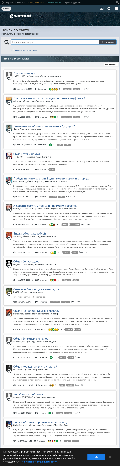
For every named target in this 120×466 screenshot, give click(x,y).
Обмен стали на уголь (27, 154)
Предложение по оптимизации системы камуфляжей (49, 98)
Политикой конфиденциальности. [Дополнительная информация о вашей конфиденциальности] (39, 461)
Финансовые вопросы (46, 264)
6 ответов (40, 169)
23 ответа (40, 224)
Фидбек (52, 341)
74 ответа (40, 329)
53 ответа (39, 441)
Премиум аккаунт (24, 73)
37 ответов (41, 280)
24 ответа (40, 413)
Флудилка (36, 129)
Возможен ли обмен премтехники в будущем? (44, 126)
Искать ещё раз (108, 42)
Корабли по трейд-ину (28, 394)
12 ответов (41, 117)
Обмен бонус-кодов (26, 261)
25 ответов (41, 252)
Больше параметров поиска (24, 50)
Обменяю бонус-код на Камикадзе (36, 289)
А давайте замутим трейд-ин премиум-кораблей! (45, 205)
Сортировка (110, 64)
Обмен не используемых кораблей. (36, 311)
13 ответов (41, 357)
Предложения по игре (51, 76)
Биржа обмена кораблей (29, 233)
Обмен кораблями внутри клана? (35, 366)
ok (96, 456)
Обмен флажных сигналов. (31, 338)
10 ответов (40, 89)
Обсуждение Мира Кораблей (53, 181)
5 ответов (41, 385)
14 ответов (40, 145)
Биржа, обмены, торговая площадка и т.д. (41, 422)
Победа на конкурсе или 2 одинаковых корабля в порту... (51, 178)
